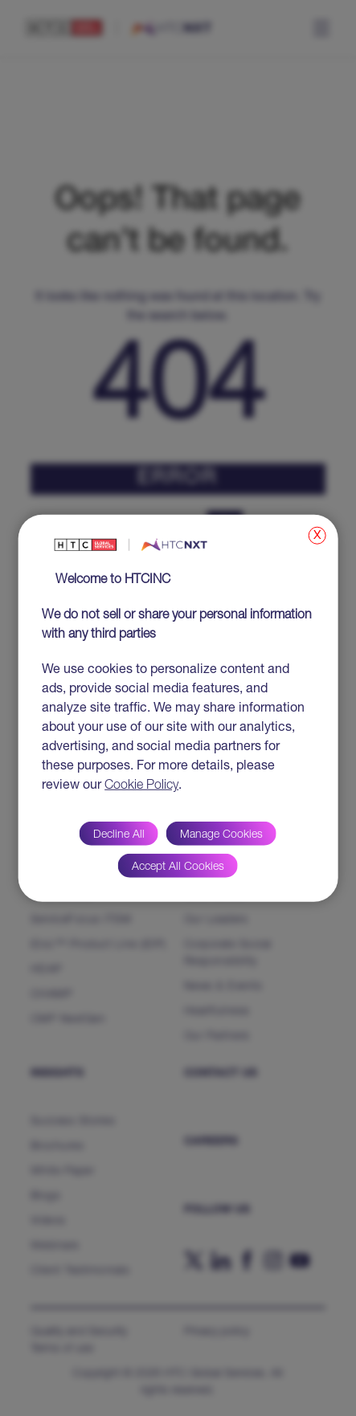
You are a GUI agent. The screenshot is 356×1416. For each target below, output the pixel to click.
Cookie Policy (141, 786)
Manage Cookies (221, 835)
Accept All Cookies (178, 867)
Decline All (119, 835)
